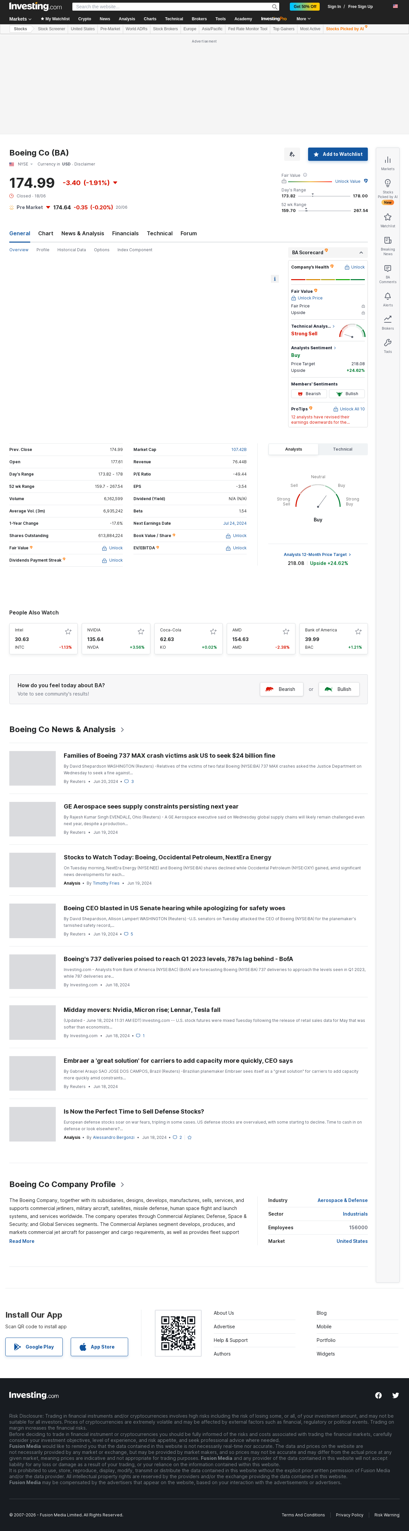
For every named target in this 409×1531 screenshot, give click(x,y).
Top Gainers (283, 29)
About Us (224, 1313)
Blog (322, 1313)
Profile (43, 249)
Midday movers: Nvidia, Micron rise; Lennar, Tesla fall (142, 1009)
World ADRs (136, 29)
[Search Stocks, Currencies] (176, 7)
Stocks (20, 29)
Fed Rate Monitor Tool (247, 29)
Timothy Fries (106, 883)
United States (83, 29)
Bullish (337, 689)
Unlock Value (348, 181)
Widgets (326, 1354)
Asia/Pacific (212, 29)
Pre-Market (110, 29)
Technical (160, 233)
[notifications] (383, 6)
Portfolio (326, 1340)
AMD (237, 629)
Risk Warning (386, 1514)
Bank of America (321, 629)
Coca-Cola (170, 629)
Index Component (135, 249)
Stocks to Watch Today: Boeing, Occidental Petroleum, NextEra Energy (168, 857)
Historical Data (71, 249)
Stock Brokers (165, 29)
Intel (19, 629)
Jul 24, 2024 (235, 523)
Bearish (280, 689)
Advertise (224, 1326)
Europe (190, 29)
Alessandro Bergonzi (113, 1137)
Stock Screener (51, 29)
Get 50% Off (305, 6)
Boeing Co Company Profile (67, 1184)
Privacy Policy (350, 1514)
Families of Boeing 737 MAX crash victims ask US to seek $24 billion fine (169, 755)
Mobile (324, 1326)
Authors (222, 1354)
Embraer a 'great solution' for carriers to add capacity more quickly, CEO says (178, 1060)
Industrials (355, 1214)
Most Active (310, 29)
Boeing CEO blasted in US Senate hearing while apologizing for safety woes (174, 908)
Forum (189, 233)
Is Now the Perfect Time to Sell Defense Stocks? (134, 1111)
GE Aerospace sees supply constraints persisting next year (151, 806)
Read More (22, 1241)
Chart (45, 233)
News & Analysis (82, 233)
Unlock (112, 547)
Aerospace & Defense (343, 1200)
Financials (125, 233)
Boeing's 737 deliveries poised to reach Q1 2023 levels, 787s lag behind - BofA (178, 958)
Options (102, 249)
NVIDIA (94, 629)
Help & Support (231, 1340)
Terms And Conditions (303, 1514)
